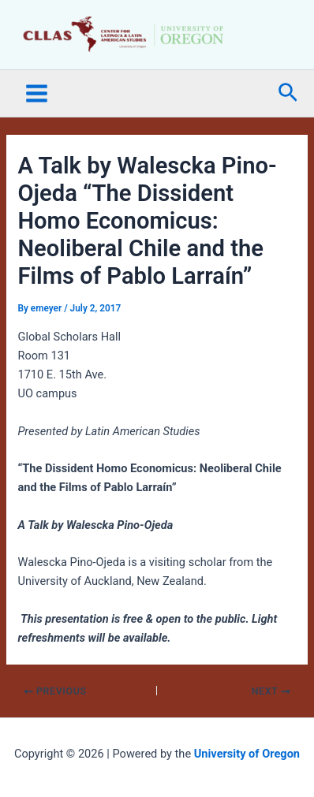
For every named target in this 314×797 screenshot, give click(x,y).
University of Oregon (247, 754)
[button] (288, 93)
